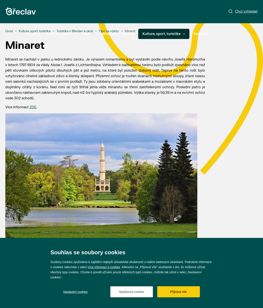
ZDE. (33, 107)
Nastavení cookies (75, 292)
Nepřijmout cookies (131, 292)
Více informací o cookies (104, 267)
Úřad (87, 34)
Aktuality (32, 34)
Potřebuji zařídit (59, 34)
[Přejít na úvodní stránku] (20, 11)
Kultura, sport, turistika (163, 34)
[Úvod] (9, 31)
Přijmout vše (178, 292)
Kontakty (201, 34)
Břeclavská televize (118, 34)
